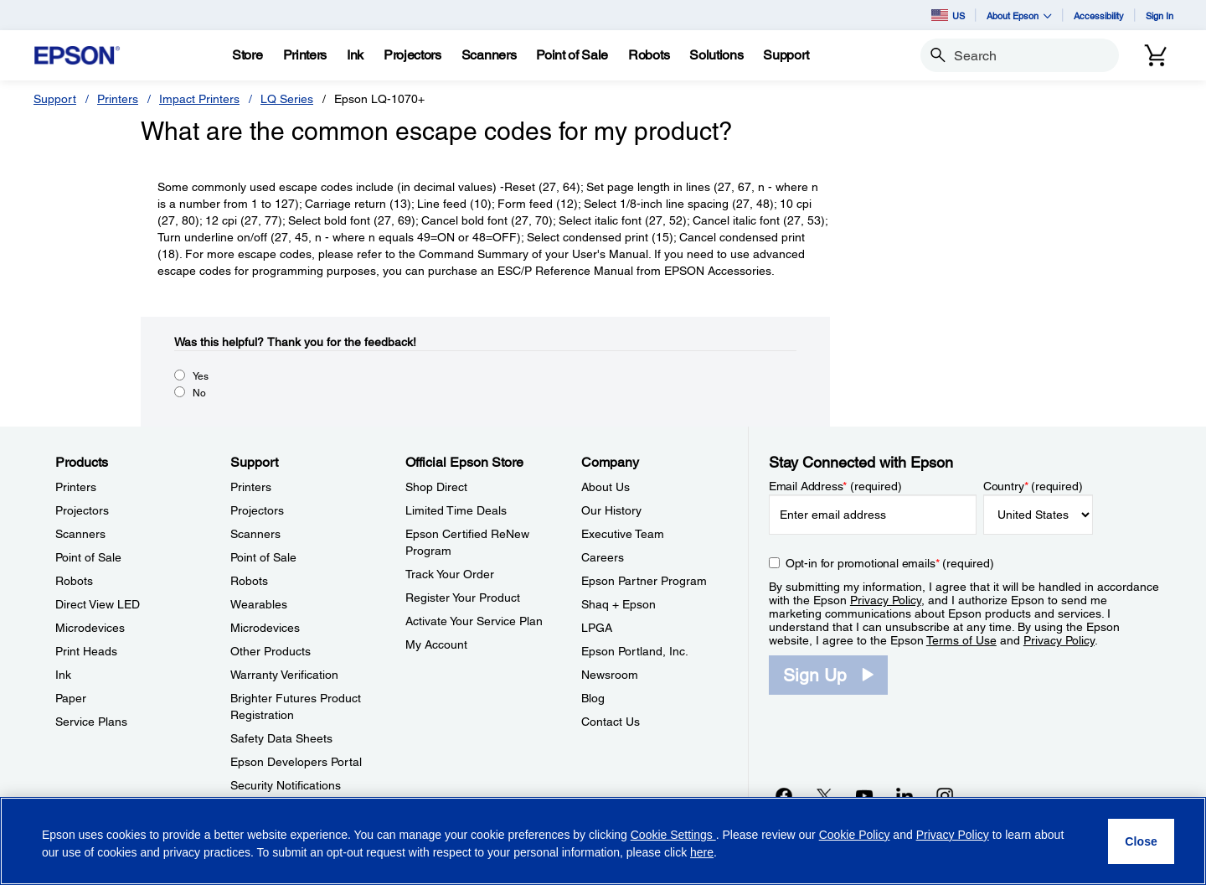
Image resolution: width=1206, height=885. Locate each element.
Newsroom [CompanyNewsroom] (609, 674)
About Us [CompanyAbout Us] (605, 487)
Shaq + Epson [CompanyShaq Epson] (618, 604)
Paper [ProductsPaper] (70, 698)
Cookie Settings (673, 834)
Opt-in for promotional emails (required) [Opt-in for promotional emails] (890, 563)
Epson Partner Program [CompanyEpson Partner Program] (644, 580)
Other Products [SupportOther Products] (270, 651)
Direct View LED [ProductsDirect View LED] (97, 604)
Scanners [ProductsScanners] (80, 534)
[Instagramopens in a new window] (945, 795)
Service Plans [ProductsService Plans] (91, 721)
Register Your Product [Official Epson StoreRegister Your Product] (462, 597)
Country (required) (1033, 486)
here (702, 852)
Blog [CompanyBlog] (593, 698)
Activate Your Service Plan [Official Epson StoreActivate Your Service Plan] (474, 621)
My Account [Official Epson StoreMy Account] (436, 644)
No (199, 393)
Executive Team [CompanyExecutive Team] (622, 534)
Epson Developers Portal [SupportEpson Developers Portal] (296, 762)
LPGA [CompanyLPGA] (596, 627)
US (948, 15)
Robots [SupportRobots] (249, 580)
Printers (117, 99)
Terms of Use (961, 640)
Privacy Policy (885, 600)
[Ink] (355, 55)
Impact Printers (199, 99)
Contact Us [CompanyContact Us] (610, 721)
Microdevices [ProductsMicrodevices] (90, 627)
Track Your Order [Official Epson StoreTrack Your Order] (449, 574)
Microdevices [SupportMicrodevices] (265, 627)
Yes (201, 376)
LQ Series (286, 99)
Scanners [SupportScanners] (255, 534)
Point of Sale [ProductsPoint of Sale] (88, 557)
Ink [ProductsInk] (63, 674)
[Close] (1141, 841)
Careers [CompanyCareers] (602, 557)
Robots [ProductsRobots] (74, 580)
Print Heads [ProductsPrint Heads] (86, 651)
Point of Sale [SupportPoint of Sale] (263, 557)
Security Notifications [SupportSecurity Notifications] (285, 785)
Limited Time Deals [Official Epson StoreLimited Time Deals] (456, 510)
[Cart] (1155, 55)
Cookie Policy (854, 834)
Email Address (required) (835, 486)
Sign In (1159, 15)
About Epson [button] (1019, 15)
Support (55, 99)
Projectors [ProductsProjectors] (82, 510)
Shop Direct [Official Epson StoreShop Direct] (436, 487)
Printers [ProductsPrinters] (75, 487)
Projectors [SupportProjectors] (257, 510)
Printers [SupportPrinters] (250, 487)
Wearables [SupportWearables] (258, 604)
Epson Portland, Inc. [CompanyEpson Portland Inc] (634, 651)
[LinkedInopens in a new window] (904, 795)
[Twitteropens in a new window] (824, 795)
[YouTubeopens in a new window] (864, 795)
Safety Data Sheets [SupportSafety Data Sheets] (281, 738)
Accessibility (1099, 15)
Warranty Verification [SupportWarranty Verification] (284, 674)
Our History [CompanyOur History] (611, 510)
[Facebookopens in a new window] (784, 795)
